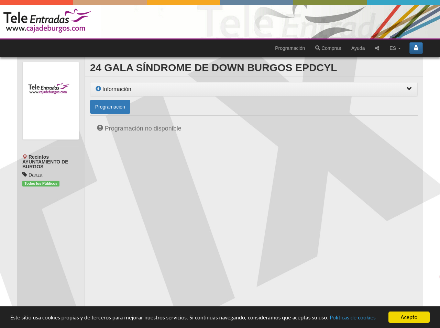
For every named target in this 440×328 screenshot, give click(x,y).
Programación (290, 48)
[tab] (253, 89)
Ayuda (358, 48)
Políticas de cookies (352, 317)
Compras (328, 48)
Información (113, 89)
